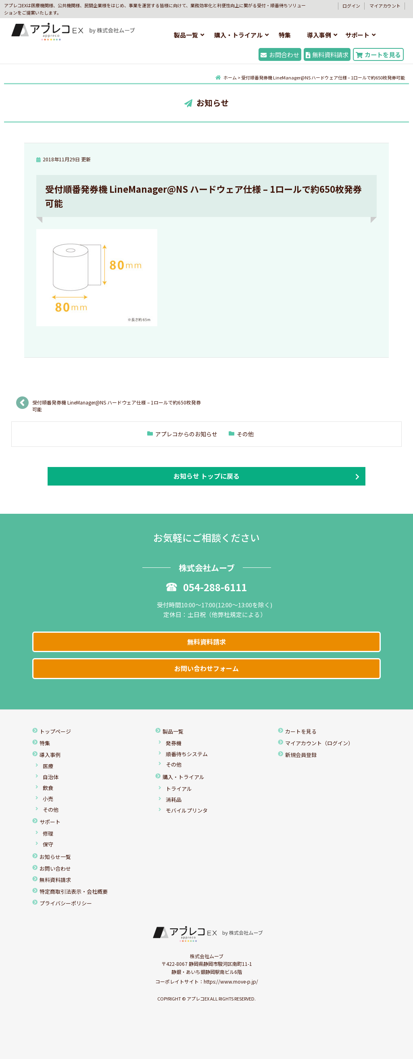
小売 (48, 799)
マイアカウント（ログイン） (319, 743)
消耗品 (173, 799)
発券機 (173, 743)
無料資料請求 (327, 54)
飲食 (48, 788)
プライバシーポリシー (66, 903)
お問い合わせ (55, 868)
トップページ (55, 731)
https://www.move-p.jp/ (231, 981)
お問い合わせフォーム (206, 668)
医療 (48, 766)
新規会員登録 (301, 755)
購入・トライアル (238, 35)
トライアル (179, 788)
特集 (285, 35)
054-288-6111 (206, 587)
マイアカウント (384, 5)
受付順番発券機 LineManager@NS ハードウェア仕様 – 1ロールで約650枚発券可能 (116, 405)
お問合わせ (280, 54)
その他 (245, 434)
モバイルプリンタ (187, 810)
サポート (357, 35)
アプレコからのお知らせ (186, 434)
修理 (48, 833)
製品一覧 (186, 35)
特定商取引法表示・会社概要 (74, 891)
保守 (48, 844)
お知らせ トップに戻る (206, 476)
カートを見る (378, 54)
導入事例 (319, 35)
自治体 (50, 777)
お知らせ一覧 (55, 857)
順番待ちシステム (187, 754)
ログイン (351, 5)
